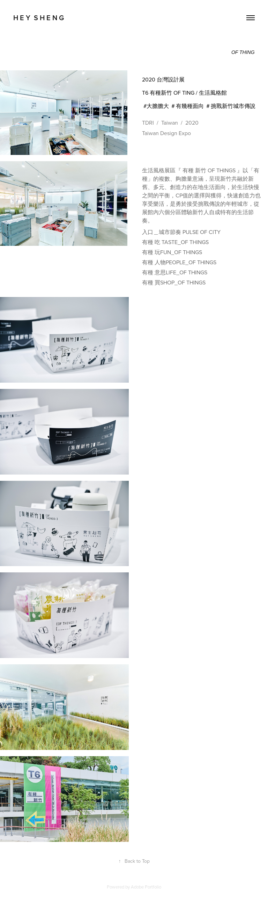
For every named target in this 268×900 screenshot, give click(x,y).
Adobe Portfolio (146, 887)
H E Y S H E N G (38, 18)
